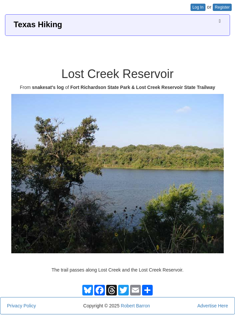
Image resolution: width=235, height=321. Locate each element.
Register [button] (222, 7)
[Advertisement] (117, 49)
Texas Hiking (38, 24)
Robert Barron (135, 305)
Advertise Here (212, 305)
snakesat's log (48, 87)
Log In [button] (198, 7)
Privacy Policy (21, 305)
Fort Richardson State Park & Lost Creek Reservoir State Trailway (142, 87)
